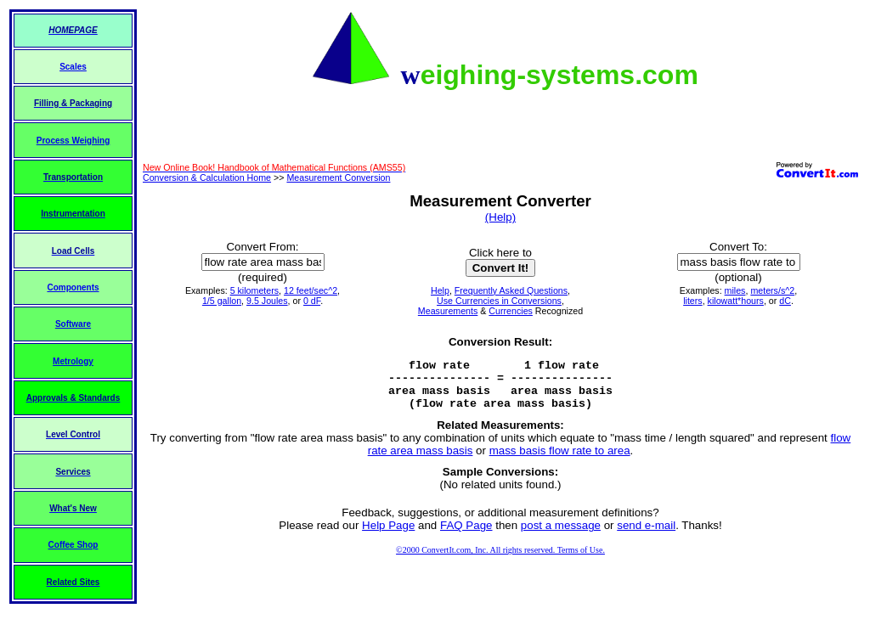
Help (440, 290)
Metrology (73, 361)
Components (73, 287)
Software (73, 324)
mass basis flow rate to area (559, 460)
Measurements (447, 311)
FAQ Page (466, 535)
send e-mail (646, 535)
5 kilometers (254, 290)
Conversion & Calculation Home (207, 177)
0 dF (311, 301)
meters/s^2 (772, 290)
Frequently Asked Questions (511, 290)
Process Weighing (73, 140)
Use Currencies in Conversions (499, 301)
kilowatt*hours (736, 301)
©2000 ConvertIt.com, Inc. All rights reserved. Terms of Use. (500, 560)
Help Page (388, 535)
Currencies (511, 311)
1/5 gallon (221, 301)
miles (735, 290)
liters (693, 301)
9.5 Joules (267, 301)
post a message (561, 535)
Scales (73, 66)
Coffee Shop (73, 544)
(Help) (500, 217)
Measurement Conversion (338, 177)
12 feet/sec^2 (310, 290)
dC (785, 301)
